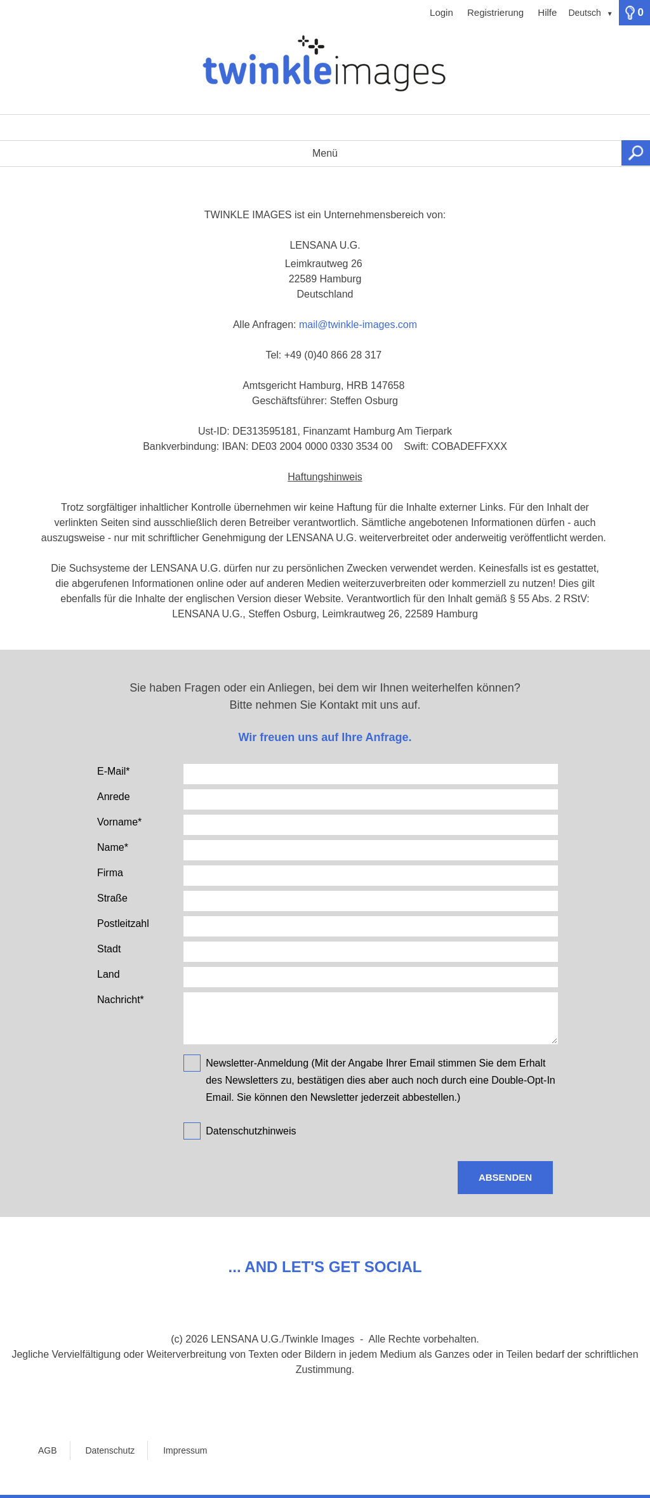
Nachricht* (120, 999)
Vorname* (119, 822)
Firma (110, 872)
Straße (112, 898)
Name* (112, 847)
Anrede (113, 796)
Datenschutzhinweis (251, 1131)
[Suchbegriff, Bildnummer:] (325, 127)
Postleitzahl (123, 923)
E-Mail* (113, 771)
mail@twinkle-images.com (358, 324)
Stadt (109, 948)
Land (108, 974)
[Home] (325, 69)
